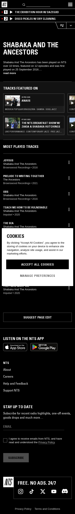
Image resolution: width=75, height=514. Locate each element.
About (7, 370)
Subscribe (16, 458)
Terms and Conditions (47, 508)
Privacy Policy (46, 442)
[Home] (4, 4)
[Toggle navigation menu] (70, 4)
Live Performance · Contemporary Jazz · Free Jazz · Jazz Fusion (34, 131)
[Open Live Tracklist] (60, 25)
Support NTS (11, 390)
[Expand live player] (70, 25)
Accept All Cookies (37, 264)
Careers (8, 376)
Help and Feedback (15, 383)
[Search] (24, 4)
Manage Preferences (37, 276)
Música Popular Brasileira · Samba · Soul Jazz (31, 109)
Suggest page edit (37, 317)
